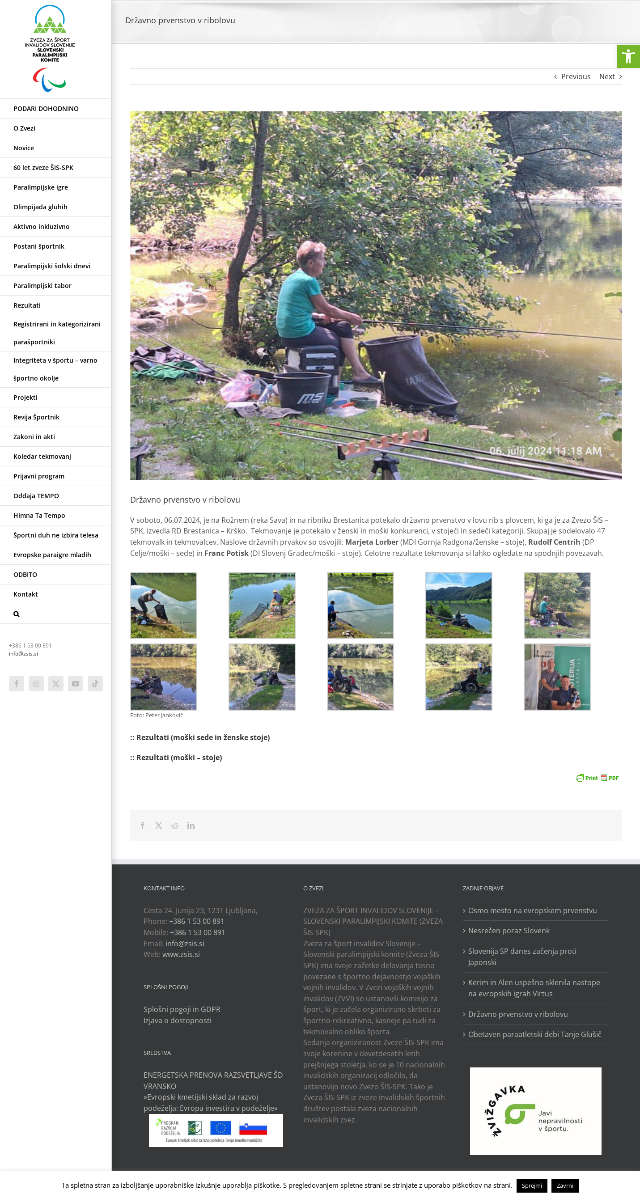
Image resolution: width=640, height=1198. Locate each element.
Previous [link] (576, 76)
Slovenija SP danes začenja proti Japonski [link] (522, 956)
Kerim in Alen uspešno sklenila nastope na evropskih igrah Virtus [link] (534, 988)
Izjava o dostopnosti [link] (178, 1020)
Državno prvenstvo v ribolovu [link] (518, 1014)
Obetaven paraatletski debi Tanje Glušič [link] (535, 1034)
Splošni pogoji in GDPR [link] (182, 1009)
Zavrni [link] (565, 1185)
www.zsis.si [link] (181, 954)
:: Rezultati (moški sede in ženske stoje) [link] (200, 737)
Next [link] (607, 76)
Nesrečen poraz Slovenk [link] (509, 931)
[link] (628, 56)
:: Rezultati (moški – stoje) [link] (176, 757)
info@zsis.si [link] (23, 653)
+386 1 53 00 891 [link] (197, 921)
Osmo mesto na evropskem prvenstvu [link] (532, 910)
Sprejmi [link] (532, 1185)
